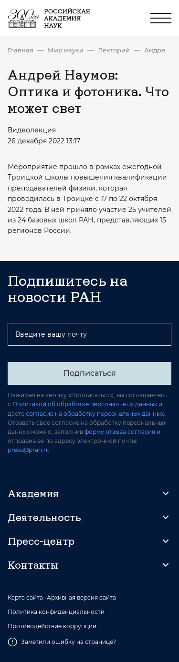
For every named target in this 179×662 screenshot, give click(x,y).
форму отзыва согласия (119, 431)
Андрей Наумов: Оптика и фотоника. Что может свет (157, 50)
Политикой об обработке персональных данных (84, 404)
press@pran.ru (29, 449)
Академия (33, 493)
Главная (20, 50)
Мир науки (66, 50)
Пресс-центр (41, 541)
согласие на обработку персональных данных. (95, 413)
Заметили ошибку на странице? (62, 642)
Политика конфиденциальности (56, 612)
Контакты (33, 565)
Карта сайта (25, 597)
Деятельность (44, 517)
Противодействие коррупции (52, 626)
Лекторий (114, 50)
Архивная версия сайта (81, 597)
